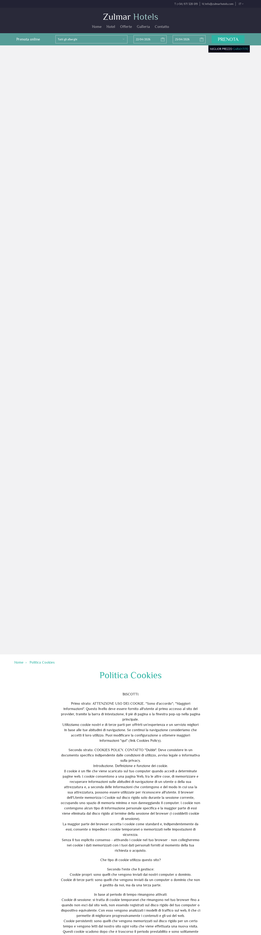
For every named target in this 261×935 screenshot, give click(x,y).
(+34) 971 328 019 (187, 3)
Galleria (143, 27)
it (241, 3)
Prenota (228, 39)
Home (97, 27)
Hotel (110, 27)
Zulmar (130, 17)
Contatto (162, 27)
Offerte (126, 27)
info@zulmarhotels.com (219, 3)
